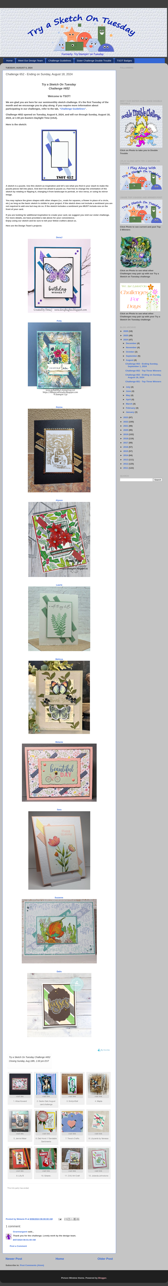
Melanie (59, 742)
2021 (126, 426)
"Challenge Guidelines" (73, 109)
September (132, 356)
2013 (126, 459)
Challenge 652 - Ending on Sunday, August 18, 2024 (143, 376)
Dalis (59, 971)
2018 (126, 438)
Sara (59, 809)
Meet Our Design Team (30, 60)
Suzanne (59, 897)
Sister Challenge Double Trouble (94, 60)
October (130, 352)
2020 (126, 430)
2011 (126, 468)
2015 (126, 451)
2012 (126, 464)
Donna (59, 407)
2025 (126, 335)
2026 (126, 331)
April (129, 399)
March (129, 404)
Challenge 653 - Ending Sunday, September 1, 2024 (141, 365)
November (131, 347)
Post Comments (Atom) (32, 1265)
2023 (126, 417)
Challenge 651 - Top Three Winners (143, 381)
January (130, 412)
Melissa (59, 659)
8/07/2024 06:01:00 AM (24, 1240)
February (131, 408)
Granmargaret (20, 1231)
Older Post (105, 1258)
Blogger (102, 1278)
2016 (126, 447)
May (128, 395)
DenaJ (59, 237)
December (131, 343)
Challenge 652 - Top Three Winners (143, 370)
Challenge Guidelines (59, 60)
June (129, 391)
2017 (126, 442)
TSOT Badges (124, 60)
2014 (126, 455)
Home (9, 60)
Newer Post (14, 1258)
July (128, 387)
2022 (126, 422)
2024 (126, 339)
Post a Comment (18, 1246)
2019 (126, 434)
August (130, 360)
